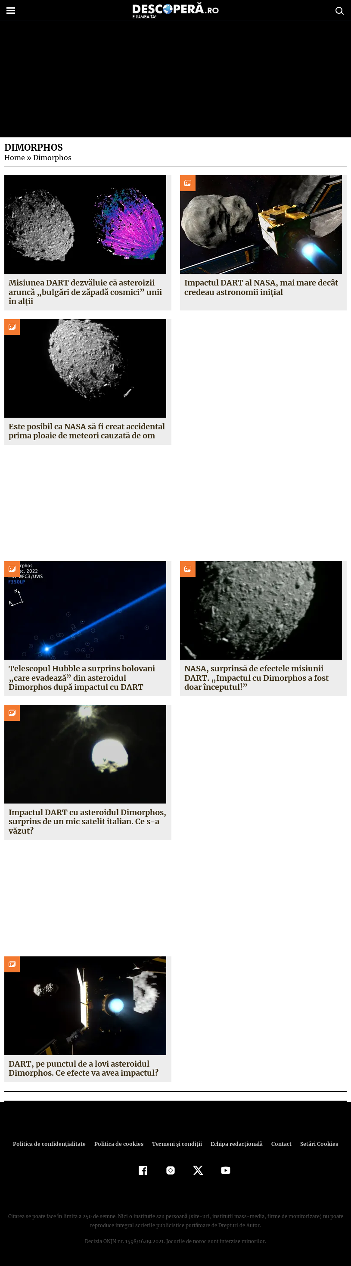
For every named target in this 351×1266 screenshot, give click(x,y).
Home (14, 157)
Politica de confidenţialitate (53, 1144)
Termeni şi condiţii (176, 1144)
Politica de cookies (120, 1144)
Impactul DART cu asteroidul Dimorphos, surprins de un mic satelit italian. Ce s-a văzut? (87, 821)
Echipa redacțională (234, 1144)
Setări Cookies (315, 1144)
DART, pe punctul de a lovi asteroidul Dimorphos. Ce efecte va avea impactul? (84, 1068)
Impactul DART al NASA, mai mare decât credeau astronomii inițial (261, 287)
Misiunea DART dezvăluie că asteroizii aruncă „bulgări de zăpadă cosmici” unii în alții (84, 292)
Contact (278, 1144)
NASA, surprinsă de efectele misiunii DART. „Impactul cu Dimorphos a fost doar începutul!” (255, 678)
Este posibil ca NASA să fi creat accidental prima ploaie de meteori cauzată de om (87, 431)
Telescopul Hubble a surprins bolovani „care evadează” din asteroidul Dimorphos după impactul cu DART (82, 678)
